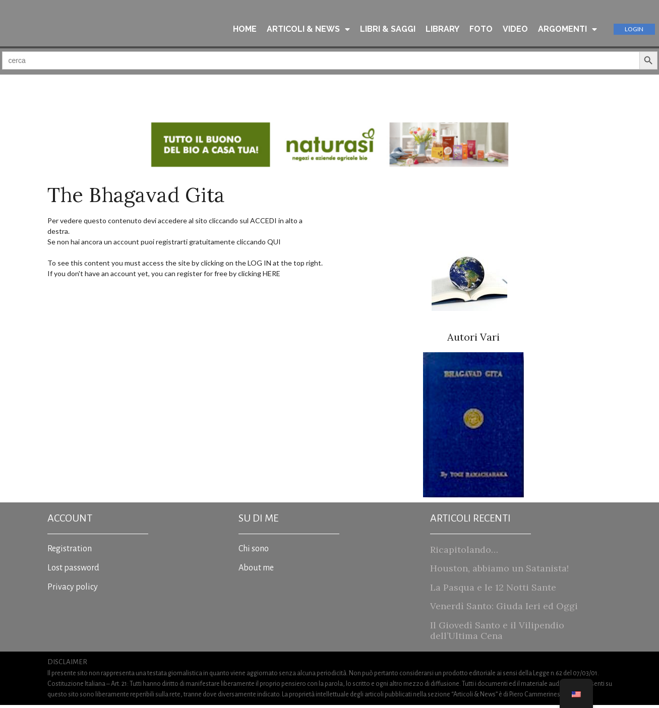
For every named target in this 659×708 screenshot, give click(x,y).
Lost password (73, 570)
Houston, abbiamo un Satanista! (499, 571)
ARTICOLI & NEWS (308, 30)
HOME (245, 29)
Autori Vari (473, 340)
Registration (69, 551)
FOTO (481, 29)
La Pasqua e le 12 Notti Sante (493, 590)
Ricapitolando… (464, 552)
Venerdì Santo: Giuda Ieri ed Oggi (504, 609)
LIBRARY (442, 29)
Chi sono (253, 551)
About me (256, 570)
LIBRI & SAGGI (387, 29)
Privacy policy (72, 590)
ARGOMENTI (567, 30)
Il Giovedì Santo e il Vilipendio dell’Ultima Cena (497, 633)
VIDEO (515, 29)
